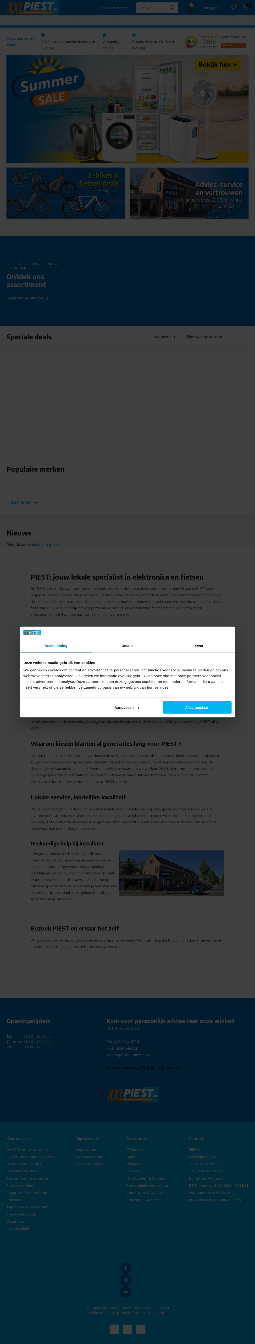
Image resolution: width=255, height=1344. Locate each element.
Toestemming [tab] (55, 646)
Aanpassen (127, 707)
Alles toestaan (197, 707)
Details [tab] (127, 646)
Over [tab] (199, 646)
